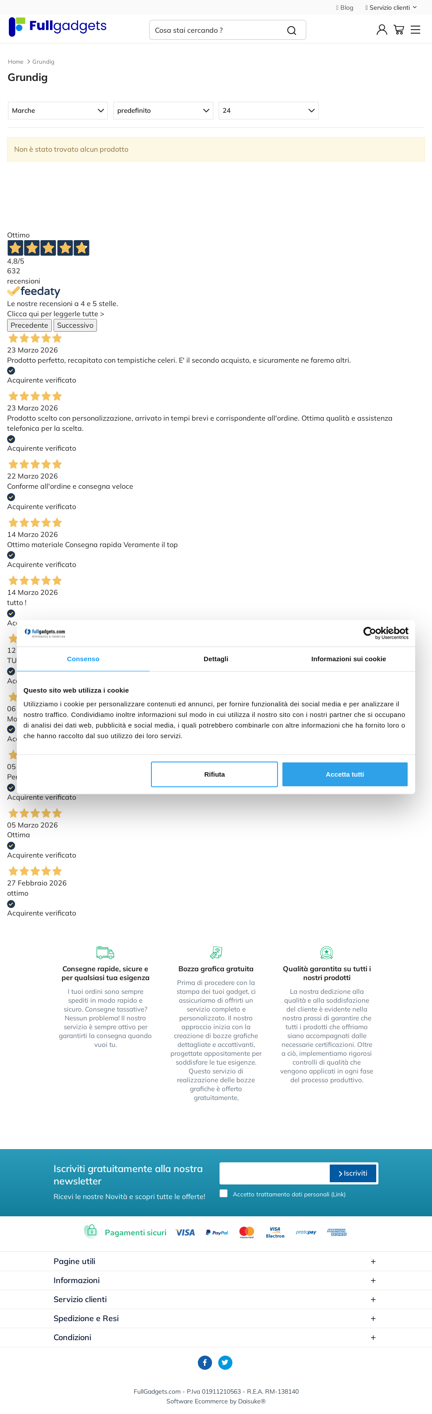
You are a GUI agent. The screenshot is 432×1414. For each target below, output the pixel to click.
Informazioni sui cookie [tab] (349, 658)
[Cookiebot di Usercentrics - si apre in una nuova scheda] (370, 633)
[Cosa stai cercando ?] (213, 30)
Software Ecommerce (197, 1401)
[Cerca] (292, 30)
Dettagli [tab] (216, 658)
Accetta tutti (345, 774)
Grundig (43, 61)
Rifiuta (214, 774)
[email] (274, 1173)
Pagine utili (215, 1261)
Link (338, 1194)
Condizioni (215, 1337)
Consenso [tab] (83, 658)
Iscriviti (353, 1173)
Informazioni (215, 1280)
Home (15, 61)
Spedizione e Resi (215, 1318)
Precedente (29, 325)
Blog (344, 7)
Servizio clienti (392, 7)
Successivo (75, 325)
